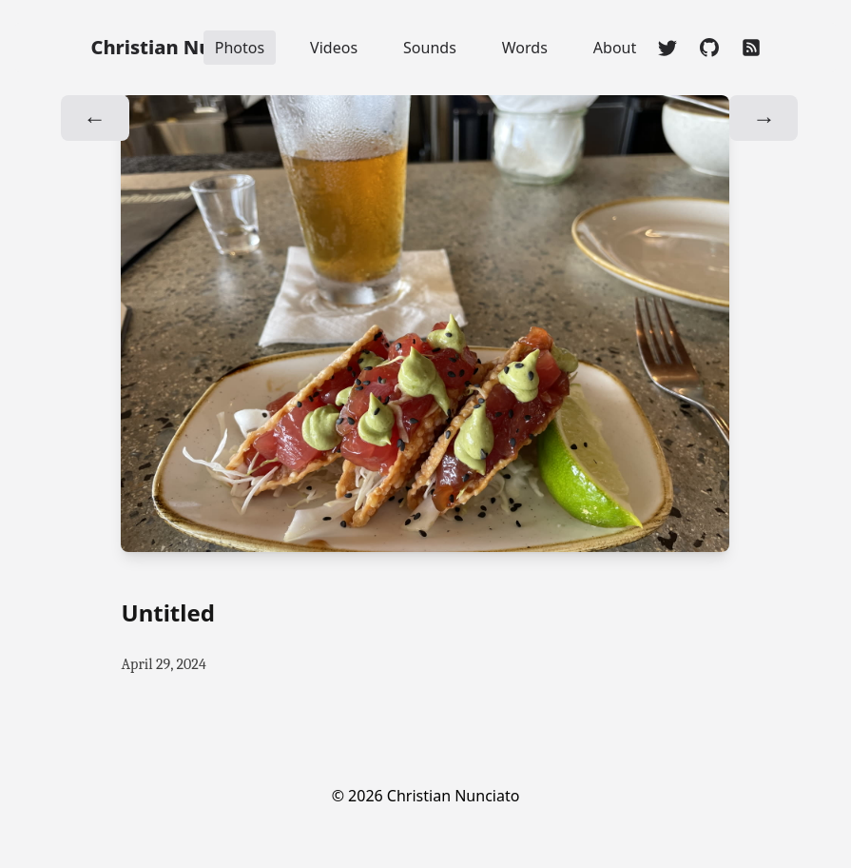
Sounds (429, 47)
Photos (239, 47)
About (614, 47)
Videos (334, 47)
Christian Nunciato (182, 47)
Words (525, 47)
